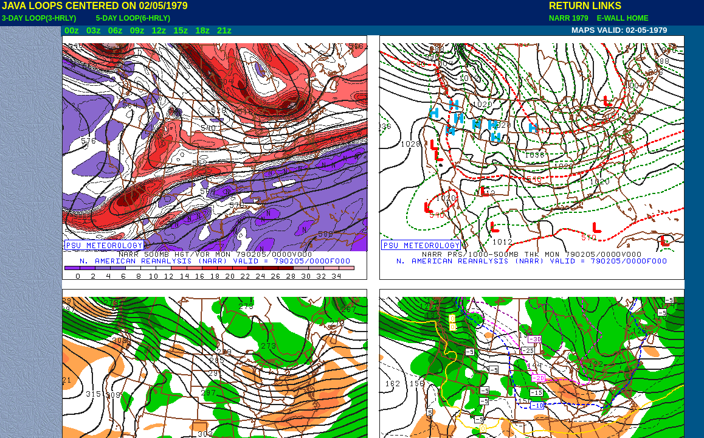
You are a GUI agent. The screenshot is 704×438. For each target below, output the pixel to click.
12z (158, 30)
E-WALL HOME (621, 18)
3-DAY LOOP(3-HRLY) (39, 18)
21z (224, 30)
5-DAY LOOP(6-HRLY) (133, 18)
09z (137, 30)
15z (180, 30)
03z (93, 30)
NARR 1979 (569, 18)
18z (202, 30)
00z (71, 30)
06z (115, 30)
